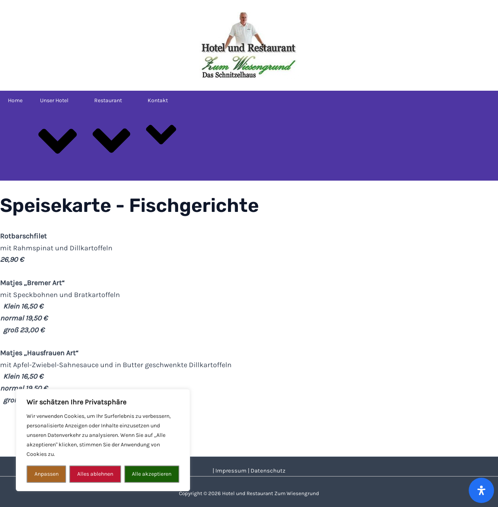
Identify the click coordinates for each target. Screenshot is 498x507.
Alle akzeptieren (151, 474)
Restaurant (112, 135)
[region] (103, 440)
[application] (71, 100)
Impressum (231, 470)
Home (15, 100)
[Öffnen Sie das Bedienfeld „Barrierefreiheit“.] (481, 490)
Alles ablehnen (95, 474)
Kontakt (162, 129)
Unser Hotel (58, 135)
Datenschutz (268, 470)
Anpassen (46, 474)
